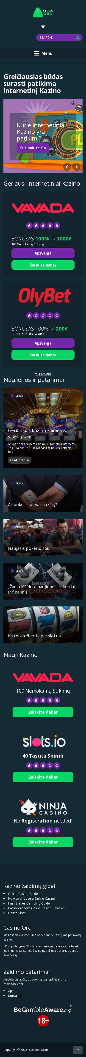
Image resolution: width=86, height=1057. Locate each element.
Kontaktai (15, 995)
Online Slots (17, 913)
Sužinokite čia (33, 147)
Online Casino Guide (23, 893)
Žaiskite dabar (43, 265)
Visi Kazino (43, 374)
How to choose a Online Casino (31, 898)
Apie (11, 991)
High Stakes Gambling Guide (29, 903)
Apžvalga (43, 253)
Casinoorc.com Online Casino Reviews (36, 908)
